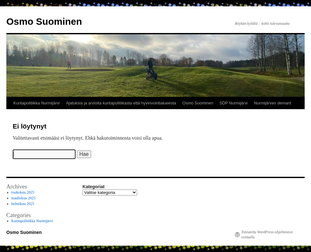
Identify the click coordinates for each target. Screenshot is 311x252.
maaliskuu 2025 (23, 198)
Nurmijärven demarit (272, 103)
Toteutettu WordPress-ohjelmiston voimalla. (267, 234)
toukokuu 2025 (22, 192)
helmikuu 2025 (22, 204)
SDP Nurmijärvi (234, 103)
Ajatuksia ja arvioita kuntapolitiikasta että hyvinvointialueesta (121, 103)
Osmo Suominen (44, 21)
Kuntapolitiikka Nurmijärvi (36, 103)
